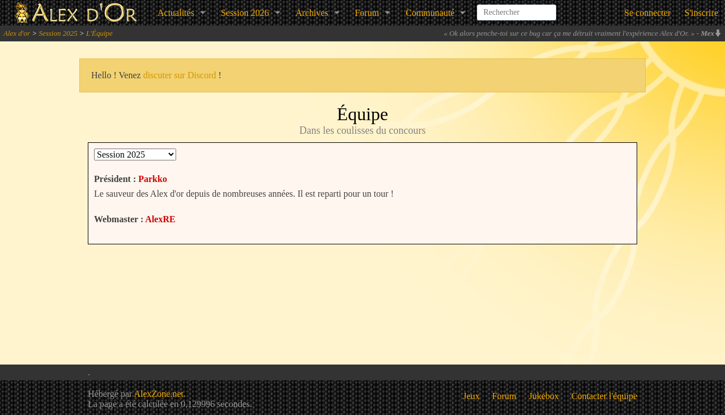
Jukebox (544, 396)
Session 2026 (245, 13)
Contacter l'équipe (604, 396)
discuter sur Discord (179, 75)
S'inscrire (701, 13)
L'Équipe (99, 33)
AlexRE (160, 219)
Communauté (430, 13)
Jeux (471, 396)
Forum (367, 13)
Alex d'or (16, 33)
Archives (312, 13)
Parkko (152, 179)
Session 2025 (58, 33)
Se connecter (647, 13)
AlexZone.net (159, 394)
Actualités (175, 13)
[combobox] (516, 8)
